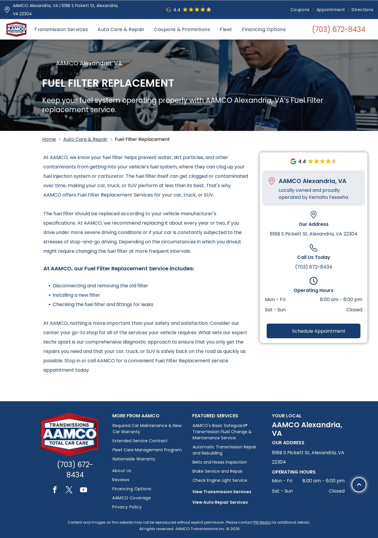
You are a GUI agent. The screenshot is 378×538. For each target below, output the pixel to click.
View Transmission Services (221, 492)
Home (49, 139)
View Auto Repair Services (220, 502)
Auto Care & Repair (85, 139)
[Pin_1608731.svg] (7, 9)
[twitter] (69, 491)
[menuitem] (300, 9)
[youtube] (83, 491)
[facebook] (54, 491)
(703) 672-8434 (313, 267)
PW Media (262, 522)
